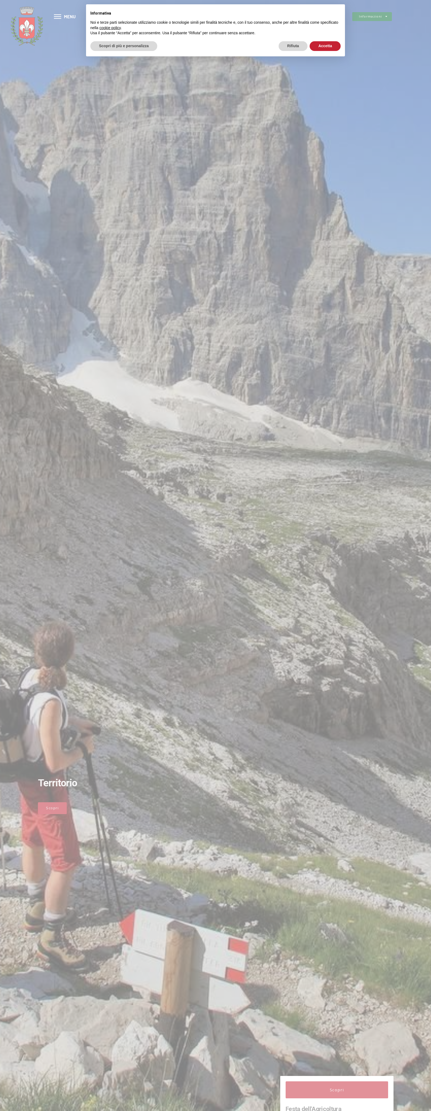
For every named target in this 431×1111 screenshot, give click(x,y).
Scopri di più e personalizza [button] (124, 46)
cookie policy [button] (110, 28)
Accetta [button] (325, 46)
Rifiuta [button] (293, 46)
